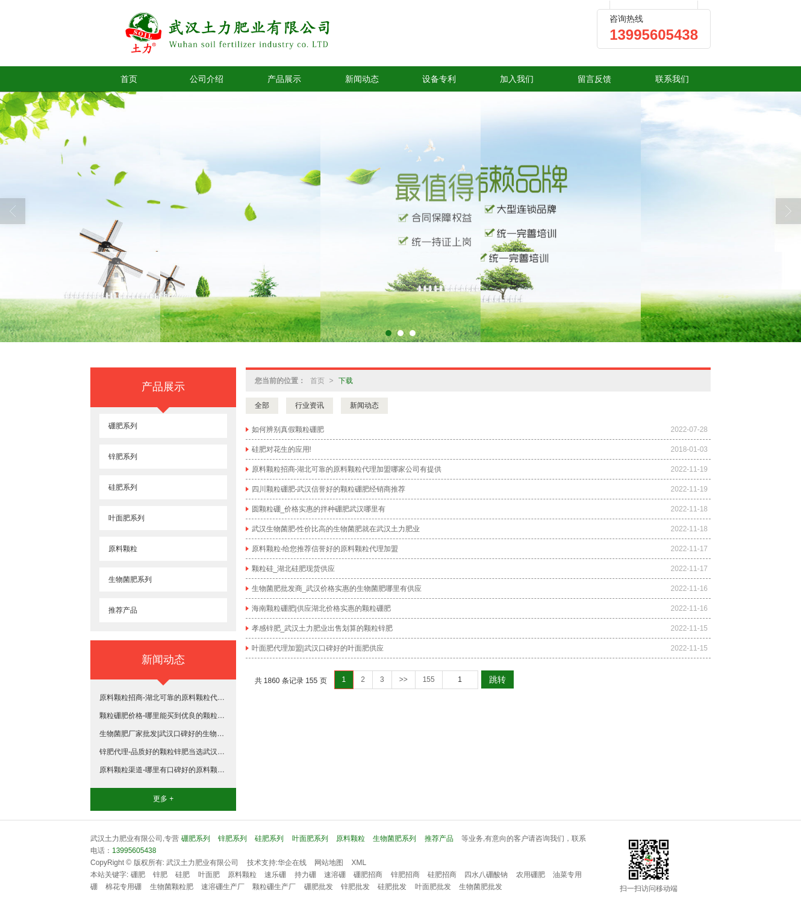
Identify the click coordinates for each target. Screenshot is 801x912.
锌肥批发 (355, 886)
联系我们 (672, 79)
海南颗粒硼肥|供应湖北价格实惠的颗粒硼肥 (321, 608)
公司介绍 (206, 79)
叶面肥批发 (433, 886)
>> (403, 679)
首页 (128, 79)
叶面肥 (209, 874)
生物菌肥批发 (480, 886)
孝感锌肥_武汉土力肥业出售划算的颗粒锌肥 (322, 628)
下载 (345, 380)
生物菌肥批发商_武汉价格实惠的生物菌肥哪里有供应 (337, 588)
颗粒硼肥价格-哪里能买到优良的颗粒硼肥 (163, 715)
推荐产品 (122, 610)
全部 (262, 405)
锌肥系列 (122, 456)
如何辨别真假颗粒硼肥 (288, 429)
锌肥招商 (405, 874)
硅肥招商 (442, 874)
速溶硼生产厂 (223, 886)
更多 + (163, 799)
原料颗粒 (122, 549)
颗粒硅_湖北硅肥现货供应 (293, 568)
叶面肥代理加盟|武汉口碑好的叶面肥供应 (318, 648)
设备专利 (439, 79)
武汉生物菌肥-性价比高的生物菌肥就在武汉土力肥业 (336, 529)
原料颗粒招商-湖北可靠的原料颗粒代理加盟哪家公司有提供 (347, 469)
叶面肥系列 (126, 518)
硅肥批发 (392, 886)
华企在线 (292, 862)
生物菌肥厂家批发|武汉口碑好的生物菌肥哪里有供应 (163, 733)
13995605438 (134, 850)
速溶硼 (335, 874)
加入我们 (517, 79)
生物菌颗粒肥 (171, 886)
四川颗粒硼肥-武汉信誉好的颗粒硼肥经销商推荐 (329, 489)
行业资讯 (309, 405)
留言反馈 (594, 79)
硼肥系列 (122, 426)
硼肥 (138, 874)
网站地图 (328, 862)
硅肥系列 (122, 487)
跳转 (497, 679)
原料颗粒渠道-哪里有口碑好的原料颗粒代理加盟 (163, 770)
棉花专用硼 (123, 886)
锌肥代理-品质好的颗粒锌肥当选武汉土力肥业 (163, 752)
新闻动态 (362, 79)
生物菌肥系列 (130, 579)
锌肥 (160, 874)
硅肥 (182, 874)
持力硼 (305, 874)
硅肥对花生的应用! (281, 449)
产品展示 (284, 79)
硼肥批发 (318, 886)
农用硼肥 (530, 874)
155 (429, 679)
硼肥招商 (368, 874)
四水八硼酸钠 (486, 874)
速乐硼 (275, 874)
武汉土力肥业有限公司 (202, 862)
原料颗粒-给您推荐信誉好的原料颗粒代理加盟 (325, 549)
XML (359, 862)
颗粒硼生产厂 (274, 886)
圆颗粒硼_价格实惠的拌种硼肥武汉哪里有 (319, 509)
